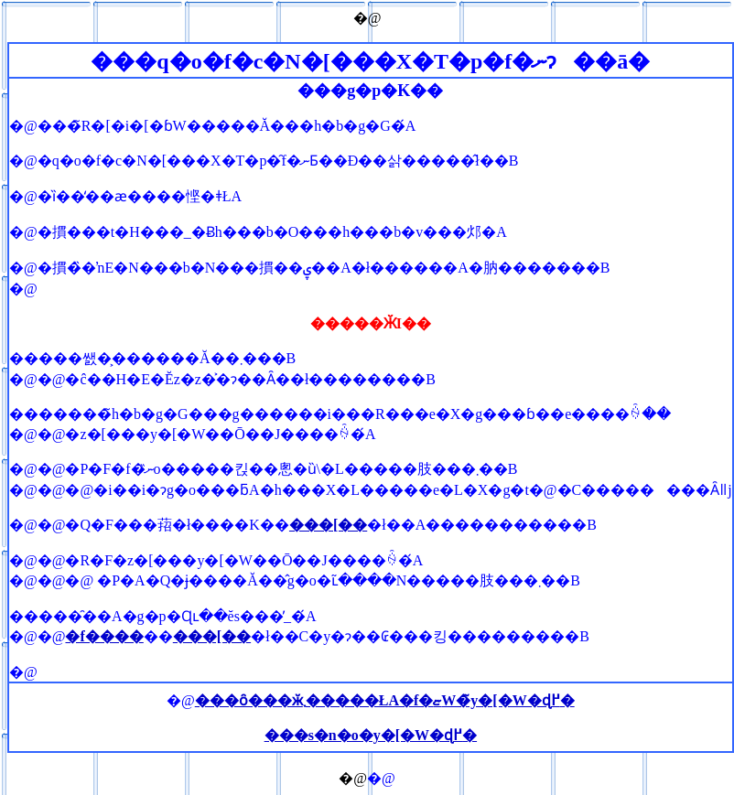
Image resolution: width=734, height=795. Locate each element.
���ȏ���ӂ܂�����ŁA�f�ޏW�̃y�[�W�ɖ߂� (385, 700)
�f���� (104, 636)
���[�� (328, 524)
